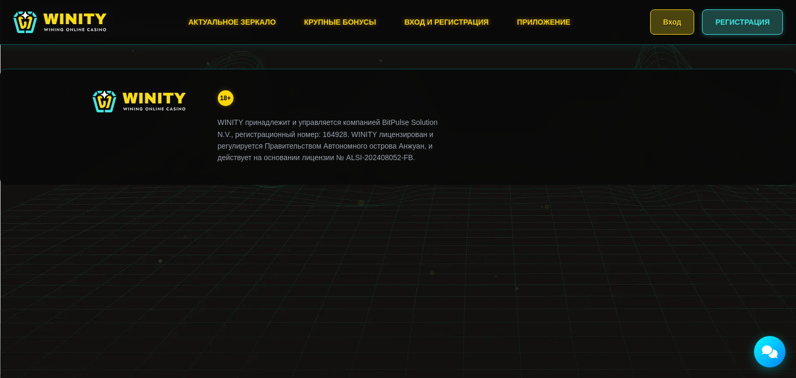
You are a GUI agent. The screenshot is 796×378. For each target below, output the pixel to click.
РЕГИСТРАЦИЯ (742, 22)
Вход (672, 22)
